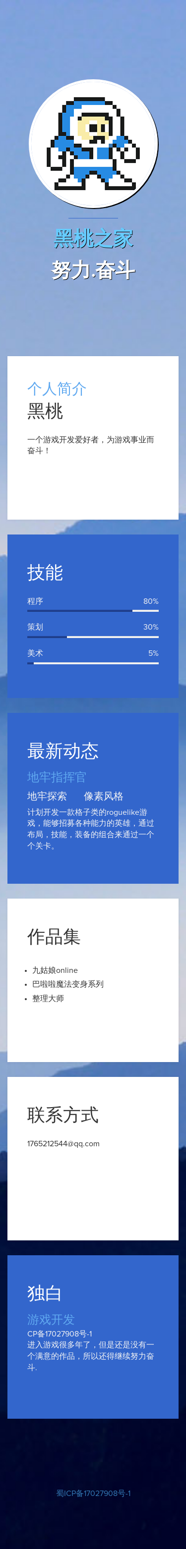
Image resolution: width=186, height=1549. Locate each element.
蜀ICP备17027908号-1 (93, 1493)
